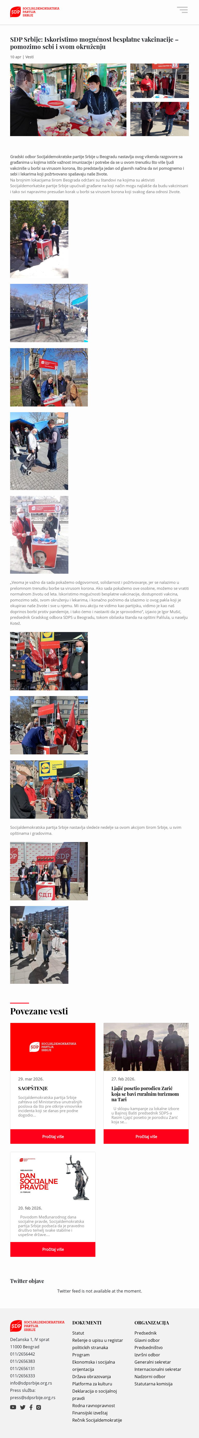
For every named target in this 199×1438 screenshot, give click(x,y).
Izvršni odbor (147, 1355)
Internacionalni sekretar (157, 1369)
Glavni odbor (147, 1340)
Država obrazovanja (91, 1376)
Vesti (29, 56)
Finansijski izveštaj (90, 1413)
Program (81, 1355)
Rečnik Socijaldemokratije (97, 1420)
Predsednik (145, 1333)
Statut (78, 1333)
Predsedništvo (148, 1347)
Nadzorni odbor (150, 1376)
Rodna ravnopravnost (93, 1405)
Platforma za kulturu (92, 1384)
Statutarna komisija (153, 1384)
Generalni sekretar (152, 1362)
